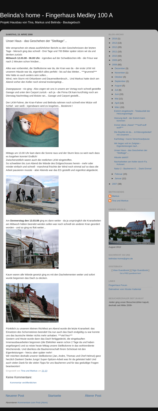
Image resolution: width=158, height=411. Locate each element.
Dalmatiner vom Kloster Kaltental (125, 289)
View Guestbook (121, 270)
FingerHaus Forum (118, 285)
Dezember (120, 68)
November (120, 72)
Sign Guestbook (140, 270)
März (117, 107)
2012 (115, 47)
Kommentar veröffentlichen (23, 382)
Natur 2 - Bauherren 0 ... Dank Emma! (133, 168)
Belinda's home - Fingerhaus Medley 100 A (56, 15)
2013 (115, 43)
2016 (115, 38)
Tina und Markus (120, 200)
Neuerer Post (15, 395)
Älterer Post (93, 395)
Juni (117, 94)
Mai (117, 98)
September (120, 81)
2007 (115, 184)
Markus (115, 196)
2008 (115, 64)
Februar (119, 174)
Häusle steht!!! (121, 157)
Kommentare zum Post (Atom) (33, 402)
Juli (117, 90)
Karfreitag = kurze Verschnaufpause (132, 139)
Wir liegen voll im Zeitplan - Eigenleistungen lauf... (127, 144)
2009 (115, 60)
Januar (118, 178)
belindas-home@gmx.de (121, 258)
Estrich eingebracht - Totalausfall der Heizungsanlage (132, 112)
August (118, 85)
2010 (115, 56)
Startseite (54, 395)
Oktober (119, 77)
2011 (115, 51)
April (117, 103)
